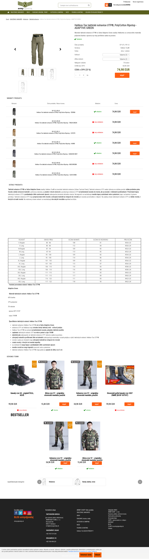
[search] (89, 5)
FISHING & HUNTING (77, 12)
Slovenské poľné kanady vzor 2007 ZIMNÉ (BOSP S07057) (120, 394)
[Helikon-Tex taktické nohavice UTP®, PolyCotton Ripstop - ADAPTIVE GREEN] (38, 49)
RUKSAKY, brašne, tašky (40, 12)
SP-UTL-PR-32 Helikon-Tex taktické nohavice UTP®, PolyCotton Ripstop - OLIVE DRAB (56, 174)
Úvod (7, 19)
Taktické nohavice (34, 19)
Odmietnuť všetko (81, 555)
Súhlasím (96, 555)
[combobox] (116, 54)
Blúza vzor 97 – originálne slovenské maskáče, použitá (54, 394)
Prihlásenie (126, 2)
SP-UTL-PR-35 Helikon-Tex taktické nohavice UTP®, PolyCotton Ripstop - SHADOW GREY (55, 153)
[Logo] (25, 5)
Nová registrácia (138, 2)
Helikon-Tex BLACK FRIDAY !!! (94, 12)
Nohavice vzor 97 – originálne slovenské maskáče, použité (87, 394)
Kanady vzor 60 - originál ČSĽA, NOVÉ (22, 394)
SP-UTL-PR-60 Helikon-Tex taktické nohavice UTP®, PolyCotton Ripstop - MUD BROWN (56, 163)
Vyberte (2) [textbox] (123, 59)
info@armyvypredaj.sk (52, 526)
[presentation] (15, 49)
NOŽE (67, 12)
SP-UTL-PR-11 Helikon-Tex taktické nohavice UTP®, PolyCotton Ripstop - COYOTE (56, 132)
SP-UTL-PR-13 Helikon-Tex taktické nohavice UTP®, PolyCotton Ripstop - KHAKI (56, 142)
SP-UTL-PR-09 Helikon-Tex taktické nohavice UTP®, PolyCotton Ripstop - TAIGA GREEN (56, 122)
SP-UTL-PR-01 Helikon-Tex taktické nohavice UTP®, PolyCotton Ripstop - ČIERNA (56, 111)
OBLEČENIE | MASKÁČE (17, 12)
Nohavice (25, 19)
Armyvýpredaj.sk (19, 521)
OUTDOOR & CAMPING (56, 12)
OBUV (28, 12)
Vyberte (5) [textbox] (123, 55)
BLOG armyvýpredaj (23, 517)
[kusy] (80, 75)
